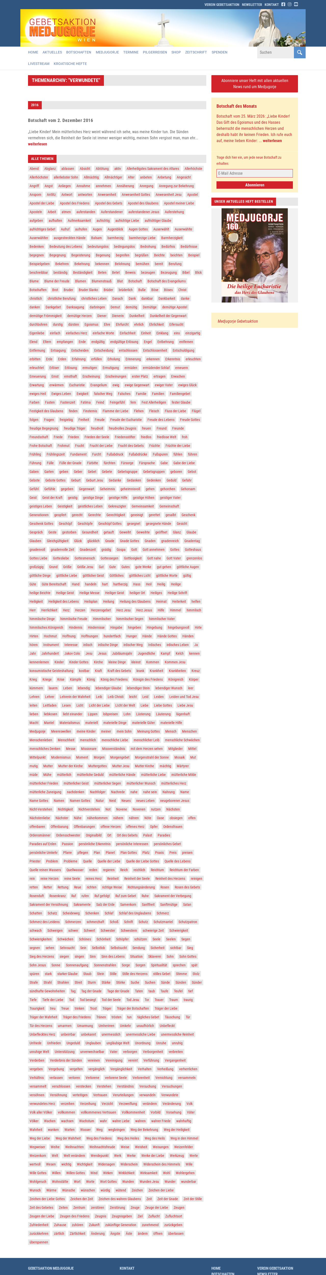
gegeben (67, 489)
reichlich (139, 870)
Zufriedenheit (39, 1225)
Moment (82, 758)
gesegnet (133, 524)
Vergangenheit (175, 1061)
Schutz (143, 922)
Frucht (79, 446)
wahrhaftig (183, 1121)
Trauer (159, 1000)
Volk (189, 1104)
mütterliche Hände (122, 775)
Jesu (89, 654)
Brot (55, 290)
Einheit (146, 333)
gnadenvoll (37, 550)
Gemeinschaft (169, 506)
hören (34, 645)
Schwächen (65, 939)
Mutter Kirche (144, 766)
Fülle (50, 463)
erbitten (35, 359)
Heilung (108, 602)
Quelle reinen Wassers (45, 870)
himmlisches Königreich (46, 628)
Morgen (99, 758)
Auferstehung (174, 212)
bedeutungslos (98, 247)
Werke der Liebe (152, 1156)
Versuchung (147, 1087)
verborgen (130, 1052)
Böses (168, 290)
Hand (75, 584)
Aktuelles (52, 52)
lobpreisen (110, 714)
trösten (116, 1017)
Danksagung (75, 307)
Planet (110, 853)
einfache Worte (103, 333)
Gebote (35, 480)
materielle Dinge (115, 723)
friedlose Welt (166, 437)
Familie (141, 394)
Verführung (151, 1061)
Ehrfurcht (122, 325)
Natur (100, 801)
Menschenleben (41, 740)
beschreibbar (39, 273)
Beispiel (193, 255)
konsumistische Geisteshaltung (51, 671)
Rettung (63, 887)
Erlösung (71, 368)
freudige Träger (74, 429)
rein (32, 879)
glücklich (93, 541)
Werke (131, 1156)
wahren (140, 1121)
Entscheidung (103, 351)
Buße (142, 290)
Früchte (154, 446)
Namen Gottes (80, 801)
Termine (131, 52)
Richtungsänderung (141, 887)
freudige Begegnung (44, 429)
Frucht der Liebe (101, 446)
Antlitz (51, 195)
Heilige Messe (89, 593)
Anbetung (164, 177)
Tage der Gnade (118, 991)
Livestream (38, 64)
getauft (109, 532)
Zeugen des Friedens (74, 1216)
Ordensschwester (68, 835)
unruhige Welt (39, 1052)
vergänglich (96, 1069)
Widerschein (129, 1164)
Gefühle (49, 489)
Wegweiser (37, 1147)
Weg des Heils (155, 1138)
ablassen (67, 169)
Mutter (48, 766)
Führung (35, 463)
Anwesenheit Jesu (169, 195)
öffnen (157, 1234)
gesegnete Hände (158, 524)
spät (194, 965)
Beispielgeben (40, 264)
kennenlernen (39, 662)
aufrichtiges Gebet (42, 229)
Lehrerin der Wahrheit (75, 697)
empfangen (65, 342)
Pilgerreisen (156, 52)
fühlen (177, 455)
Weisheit (141, 1147)
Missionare (89, 749)
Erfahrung (79, 359)
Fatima (86, 403)
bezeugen (148, 273)
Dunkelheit (136, 316)
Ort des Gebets (127, 835)
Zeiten (63, 1208)
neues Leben (145, 801)
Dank (132, 299)
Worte (90, 1182)
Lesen (66, 706)
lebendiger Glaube (108, 688)
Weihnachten (74, 1147)
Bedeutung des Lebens (65, 247)
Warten (69, 1130)
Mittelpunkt (38, 758)
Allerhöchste (193, 169)
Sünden (180, 983)
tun (129, 1017)
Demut (115, 307)
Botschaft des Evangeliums (166, 281)
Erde (49, 359)
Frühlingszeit (56, 455)
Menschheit (66, 740)
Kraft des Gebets (119, 671)
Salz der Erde (105, 905)
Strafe (34, 983)
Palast (147, 835)
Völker (34, 1121)
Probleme (70, 861)
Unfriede (36, 1043)
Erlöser (54, 368)
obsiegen (176, 818)
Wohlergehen (185, 1173)
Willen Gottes (75, 1173)
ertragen (160, 377)
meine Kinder (86, 732)
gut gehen (164, 567)
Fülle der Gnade (70, 463)
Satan (187, 905)
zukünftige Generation (120, 1225)
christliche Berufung (62, 299)
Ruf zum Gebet (125, 896)
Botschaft (135, 281)
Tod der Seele (111, 1000)
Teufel (178, 991)
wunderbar (188, 1182)
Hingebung (154, 628)
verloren (74, 1078)
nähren (134, 818)
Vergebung (56, 1069)
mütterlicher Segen (107, 784)
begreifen (122, 255)
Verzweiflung (128, 1104)
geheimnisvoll (130, 489)
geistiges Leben (41, 506)
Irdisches (154, 645)
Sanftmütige (169, 905)
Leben (67, 688)
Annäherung (125, 186)
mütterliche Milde (183, 775)
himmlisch (194, 610)
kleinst (136, 662)
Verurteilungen (123, 1095)
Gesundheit (90, 532)
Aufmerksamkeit (79, 221)
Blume (34, 281)
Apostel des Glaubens (143, 203)
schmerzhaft (95, 922)
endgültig (98, 342)
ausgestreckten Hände (70, 238)
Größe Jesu (85, 567)
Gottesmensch (85, 558)
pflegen (82, 853)
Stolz (196, 974)
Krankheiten (177, 671)
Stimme (181, 974)
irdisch (87, 645)
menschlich (88, 740)
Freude (100, 420)
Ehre (107, 325)
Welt (55, 1156)
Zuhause (60, 1225)
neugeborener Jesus (174, 801)
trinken (79, 1009)
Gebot (192, 472)
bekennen (102, 264)
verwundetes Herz (42, 1104)
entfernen (186, 342)
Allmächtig (91, 177)
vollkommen (66, 1113)
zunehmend (150, 1225)
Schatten (36, 913)
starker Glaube (67, 974)
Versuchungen (172, 1087)
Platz (146, 853)
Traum (173, 1000)
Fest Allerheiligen (154, 403)
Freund (162, 429)
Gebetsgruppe (128, 472)
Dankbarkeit (166, 299)
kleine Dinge (117, 662)
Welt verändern (74, 1156)
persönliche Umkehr (44, 853)
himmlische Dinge (42, 619)
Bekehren (62, 264)
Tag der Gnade (91, 991)
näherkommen (97, 818)
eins (177, 333)
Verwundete (169, 1095)
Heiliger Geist (114, 593)
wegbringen (116, 1130)
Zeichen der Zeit (81, 1199)
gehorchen (167, 489)
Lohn (127, 714)
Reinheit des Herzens (170, 879)
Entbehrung (165, 342)
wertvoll (35, 1164)
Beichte (159, 255)
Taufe (164, 991)
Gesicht (182, 524)
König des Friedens (114, 680)
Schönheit (104, 939)
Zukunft (94, 1225)
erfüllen (96, 359)
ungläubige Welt (117, 1043)
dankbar (147, 299)
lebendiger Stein (138, 688)
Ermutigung (111, 368)
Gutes (125, 567)
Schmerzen (73, 922)
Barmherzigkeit (172, 238)
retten (34, 887)
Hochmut (50, 636)
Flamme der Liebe (115, 411)
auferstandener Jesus (143, 212)
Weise (125, 1147)
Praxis (159, 853)
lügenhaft (183, 714)
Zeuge (135, 1208)
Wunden (128, 1182)
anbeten (146, 177)
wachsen (67, 1121)
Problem (52, 861)
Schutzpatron (188, 922)
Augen (97, 229)
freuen (146, 429)
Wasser (85, 1130)
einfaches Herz (76, 333)
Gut (101, 567)
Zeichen (137, 1190)
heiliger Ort (137, 593)
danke (185, 299)
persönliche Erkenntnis (95, 844)
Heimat (161, 602)
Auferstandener (112, 212)
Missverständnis (113, 749)
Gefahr (187, 480)
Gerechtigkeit (115, 515)
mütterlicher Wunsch (141, 784)
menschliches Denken (45, 749)
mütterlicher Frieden (44, 784)
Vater (113, 1052)
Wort (77, 1182)
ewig (116, 385)
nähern (118, 818)
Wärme (51, 1190)
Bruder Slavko (88, 290)
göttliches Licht (140, 576)
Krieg (33, 680)
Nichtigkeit (65, 809)
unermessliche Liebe (140, 1035)
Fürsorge (127, 463)
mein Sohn (124, 732)
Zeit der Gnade (167, 1199)
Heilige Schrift (177, 593)
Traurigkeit (37, 1009)
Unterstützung (65, 1052)
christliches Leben (94, 299)
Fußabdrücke (138, 455)
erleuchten (193, 359)
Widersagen (106, 1164)
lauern (53, 688)
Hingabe (116, 628)
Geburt (75, 480)
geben (63, 472)
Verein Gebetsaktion (222, 5)
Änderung (98, 1234)
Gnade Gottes (129, 541)
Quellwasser (75, 870)
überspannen (39, 1242)
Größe (67, 567)
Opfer (154, 827)
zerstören (97, 1208)
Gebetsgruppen (154, 472)
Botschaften (79, 52)
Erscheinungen (115, 377)
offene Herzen (111, 827)
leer (190, 688)
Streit (78, 983)
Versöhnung (58, 1095)
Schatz (52, 913)
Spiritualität (159, 965)
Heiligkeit (36, 602)
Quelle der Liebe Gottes (142, 861)
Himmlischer (102, 619)
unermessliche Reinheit (177, 1035)
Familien (158, 394)
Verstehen (104, 1087)
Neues (126, 801)
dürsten (73, 325)
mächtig (165, 766)
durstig (58, 325)
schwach (36, 931)
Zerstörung (117, 1208)
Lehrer (49, 697)
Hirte (198, 628)
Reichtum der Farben (184, 870)
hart (105, 584)
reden (93, 870)
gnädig (106, 550)
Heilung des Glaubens (135, 602)
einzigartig (192, 333)
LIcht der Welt (125, 706)
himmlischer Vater (162, 619)
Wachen (50, 1121)
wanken (53, 1130)
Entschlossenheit (155, 351)
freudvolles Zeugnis (122, 429)
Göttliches (117, 576)
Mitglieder (175, 749)
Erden (62, 359)
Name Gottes (39, 801)
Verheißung (165, 1069)
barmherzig (115, 238)
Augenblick (115, 229)
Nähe (78, 818)
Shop (177, 52)
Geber (78, 472)
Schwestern (129, 931)
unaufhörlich (145, 1026)
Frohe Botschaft (41, 446)
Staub (87, 974)
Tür (188, 1017)
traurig (188, 1000)
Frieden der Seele (97, 437)
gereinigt (137, 515)
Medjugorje (107, 52)
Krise (60, 680)
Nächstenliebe (40, 818)
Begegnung (57, 255)
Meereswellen (61, 732)
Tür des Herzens (41, 1026)
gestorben (69, 532)
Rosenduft (37, 896)
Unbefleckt (167, 1026)
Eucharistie (77, 385)
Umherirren (106, 1026)
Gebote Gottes (55, 480)
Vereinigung (114, 1061)
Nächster (62, 818)
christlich (36, 299)
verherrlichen (188, 1069)
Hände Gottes (167, 636)
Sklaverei (154, 957)
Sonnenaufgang (77, 965)
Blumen (80, 281)
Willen (56, 1173)
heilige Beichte (40, 593)
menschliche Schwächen (182, 740)
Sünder (197, 983)
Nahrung (168, 792)
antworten (85, 195)
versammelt (38, 1087)
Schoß (114, 922)
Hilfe (161, 610)
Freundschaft (39, 437)
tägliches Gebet (148, 1017)
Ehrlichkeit (156, 325)
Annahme (83, 186)
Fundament (78, 455)
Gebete (107, 472)
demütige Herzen (79, 316)
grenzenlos (194, 558)
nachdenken (75, 792)
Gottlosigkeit (133, 558)
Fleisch (154, 411)
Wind (94, 1173)
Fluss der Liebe (175, 411)
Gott (134, 550)
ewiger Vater (164, 385)
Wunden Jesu (149, 1182)
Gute (112, 567)
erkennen (153, 359)
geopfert (60, 515)
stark (48, 974)
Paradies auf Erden (43, 844)
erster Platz (140, 377)
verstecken (83, 1087)
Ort (109, 835)
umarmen (65, 1026)
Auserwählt (161, 229)
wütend (121, 1190)
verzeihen (67, 1104)
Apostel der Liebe (42, 203)
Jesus (102, 654)
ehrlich (139, 325)
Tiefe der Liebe (52, 1000)
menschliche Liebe (115, 740)
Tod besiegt (88, 1000)
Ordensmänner (40, 835)
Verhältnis (37, 1078)
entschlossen (128, 351)
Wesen (51, 1164)
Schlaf (109, 913)
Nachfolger (97, 792)
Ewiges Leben (61, 394)
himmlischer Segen (129, 619)
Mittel (192, 749)
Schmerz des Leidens (45, 922)
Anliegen (64, 186)
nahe (134, 792)
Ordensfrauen (172, 827)
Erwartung (37, 385)
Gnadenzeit (88, 550)
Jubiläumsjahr (122, 654)
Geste (52, 532)
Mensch (170, 732)
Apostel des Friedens (74, 203)
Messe (70, 749)
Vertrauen (100, 1095)
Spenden (221, 52)
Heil (149, 584)
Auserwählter (39, 238)
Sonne (55, 965)
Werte (193, 1156)
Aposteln (36, 212)
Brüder (108, 290)
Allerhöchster (39, 177)
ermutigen (90, 368)
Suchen (150, 983)
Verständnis (125, 1087)
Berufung (175, 264)
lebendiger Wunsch (168, 688)
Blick (198, 273)
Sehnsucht (67, 948)
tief (190, 991)
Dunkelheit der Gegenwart (168, 316)
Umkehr (125, 1026)
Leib (99, 697)
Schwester (108, 931)
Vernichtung (163, 1078)
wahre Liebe (121, 1121)
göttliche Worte (167, 576)
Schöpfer (122, 939)
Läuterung (163, 714)
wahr (103, 1121)
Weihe (55, 1147)
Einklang (162, 333)
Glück (78, 541)
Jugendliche (146, 654)
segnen (35, 948)
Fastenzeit (67, 403)
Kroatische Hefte (70, 64)
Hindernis (75, 628)
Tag (73, 991)
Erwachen (178, 377)
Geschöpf (65, 524)
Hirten (34, 636)
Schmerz (163, 913)
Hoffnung (69, 636)
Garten (49, 472)
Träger (106, 1009)
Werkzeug (177, 1156)
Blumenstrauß (102, 281)
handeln (91, 584)
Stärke (106, 983)
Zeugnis (100, 1216)
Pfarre (67, 853)
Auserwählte (183, 229)
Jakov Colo (72, 654)
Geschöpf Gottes (109, 524)
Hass (136, 584)
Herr (33, 610)
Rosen (164, 887)
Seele (156, 939)
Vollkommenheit (133, 1113)
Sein (83, 948)
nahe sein (150, 792)
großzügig (37, 567)
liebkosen (50, 714)
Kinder (59, 662)
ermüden (131, 368)
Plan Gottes (128, 853)
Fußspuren (160, 455)
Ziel (140, 1216)
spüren (34, 974)
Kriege (47, 680)
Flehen (139, 411)
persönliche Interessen (132, 844)
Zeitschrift (198, 52)
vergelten (76, 1069)
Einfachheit (127, 333)
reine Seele (72, 879)
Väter (191, 1113)
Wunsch (35, 1190)
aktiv (117, 169)
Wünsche (68, 1190)
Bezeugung (169, 273)
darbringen (97, 307)
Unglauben (93, 1043)
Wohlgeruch (38, 1182)
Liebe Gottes (163, 706)
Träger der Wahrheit (43, 1017)
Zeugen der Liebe (42, 1216)
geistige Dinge (93, 498)
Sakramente (82, 905)
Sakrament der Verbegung (172, 896)
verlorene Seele (116, 1078)
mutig (34, 766)
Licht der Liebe (99, 706)
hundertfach (112, 636)
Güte (33, 584)
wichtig (66, 1164)
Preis (172, 853)
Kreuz (196, 671)
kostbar (84, 671)
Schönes (85, 939)
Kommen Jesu (175, 662)
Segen (185, 939)
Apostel (192, 195)
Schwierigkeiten (41, 939)
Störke (120, 983)
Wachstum (86, 1121)
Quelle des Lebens (178, 861)
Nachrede (118, 792)
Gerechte (94, 515)
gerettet (154, 515)
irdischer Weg (133, 645)
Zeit (149, 1199)
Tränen (101, 1017)
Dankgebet (53, 307)
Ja (196, 645)
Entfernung (37, 351)
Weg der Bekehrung (144, 1130)
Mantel (49, 723)
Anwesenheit (107, 195)
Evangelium (98, 385)
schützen (140, 939)
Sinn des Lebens (113, 957)
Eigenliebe (37, 333)
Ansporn (35, 195)
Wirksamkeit (148, 1173)
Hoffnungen (89, 636)
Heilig (161, 584)
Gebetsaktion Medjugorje (51, 1268)
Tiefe (33, 1000)
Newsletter (252, 5)
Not (108, 809)
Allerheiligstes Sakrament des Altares (153, 169)
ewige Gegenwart (137, 385)
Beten (102, 273)
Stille (113, 974)
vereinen (94, 1061)
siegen (64, 957)
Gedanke (115, 480)
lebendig (84, 688)
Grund (53, 567)
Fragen (49, 420)
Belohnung (122, 264)
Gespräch (36, 532)
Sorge (126, 965)
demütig (131, 307)
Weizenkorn (38, 1156)
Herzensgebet (101, 610)
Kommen (152, 662)
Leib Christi (116, 697)
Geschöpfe (85, 524)
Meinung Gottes (148, 732)
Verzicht (107, 1104)
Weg (99, 1130)
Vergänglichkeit (121, 1069)
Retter (48, 887)
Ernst (55, 377)
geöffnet (161, 532)
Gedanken (134, 480)
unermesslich (111, 1035)
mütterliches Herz (173, 784)
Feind (100, 403)
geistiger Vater (170, 498)
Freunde (178, 429)
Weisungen (161, 1147)
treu (53, 1009)
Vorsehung (173, 1113)
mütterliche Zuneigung (45, 792)
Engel (148, 342)
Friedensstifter (125, 437)
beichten (176, 255)
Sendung (138, 948)
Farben (34, 403)
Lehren (34, 697)
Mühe (47, 775)
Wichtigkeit (84, 1164)
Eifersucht (176, 325)
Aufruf (65, 229)
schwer (73, 931)
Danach (117, 299)
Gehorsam (188, 489)
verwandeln (147, 1095)
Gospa (121, 550)
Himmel (175, 610)
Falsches (124, 394)
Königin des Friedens (148, 680)
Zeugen (179, 1208)
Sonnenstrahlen (105, 965)
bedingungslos (124, 247)
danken (35, 307)
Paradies (164, 835)
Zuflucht (154, 1216)
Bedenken (37, 247)
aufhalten (55, 221)
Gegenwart (86, 489)
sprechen (179, 965)
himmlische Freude (73, 619)
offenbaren (37, 827)
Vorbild (155, 1113)
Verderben (37, 1061)
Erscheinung (91, 377)
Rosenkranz (57, 896)
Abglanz (50, 169)
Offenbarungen (84, 827)
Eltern (47, 342)
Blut (120, 281)
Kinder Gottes (78, 662)
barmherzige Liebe (142, 238)
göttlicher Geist (93, 576)
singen (79, 957)
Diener (101, 316)
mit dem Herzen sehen (147, 749)
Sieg (190, 948)
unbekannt (88, 1035)
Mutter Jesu (120, 766)
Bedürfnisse (189, 247)
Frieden (73, 437)
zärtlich (59, 1234)
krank (140, 671)
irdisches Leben (178, 645)
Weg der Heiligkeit (176, 1130)
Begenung (103, 255)
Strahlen (63, 983)
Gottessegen (109, 558)
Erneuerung (38, 377)
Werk (117, 1156)
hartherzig (120, 584)
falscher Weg (103, 394)
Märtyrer (183, 766)
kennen (194, 654)
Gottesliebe (61, 558)
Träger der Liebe (166, 1009)
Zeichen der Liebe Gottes (47, 1199)
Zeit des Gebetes (41, 1208)
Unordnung (143, 1043)
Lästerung (143, 714)
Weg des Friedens (99, 1138)
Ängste (115, 1234)
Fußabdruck (115, 455)
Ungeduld (73, 1043)
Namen (59, 801)
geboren (176, 472)
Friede (58, 437)
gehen (150, 489)
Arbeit (52, 212)
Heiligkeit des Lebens (63, 602)
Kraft (98, 671)
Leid (145, 697)
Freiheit (83, 420)
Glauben (35, 541)
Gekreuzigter (117, 506)
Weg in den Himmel (184, 1138)
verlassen (56, 1078)
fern (133, 403)
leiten (33, 706)
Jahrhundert (50, 654)
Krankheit (156, 671)
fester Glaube (181, 403)
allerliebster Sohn (66, 177)
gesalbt (171, 515)
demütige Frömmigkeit (46, 316)
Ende (82, 342)
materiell (91, 723)
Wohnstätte (60, 1182)
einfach (55, 333)
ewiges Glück (187, 385)
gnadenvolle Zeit (62, 550)
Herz (66, 610)
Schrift (128, 922)
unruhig (177, 1043)
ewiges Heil (38, 394)
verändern (150, 1104)
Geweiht (125, 532)
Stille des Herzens (134, 974)
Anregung (146, 186)
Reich (124, 870)
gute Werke (143, 567)
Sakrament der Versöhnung (49, 905)
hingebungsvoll (178, 628)
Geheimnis (107, 489)
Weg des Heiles (128, 1138)
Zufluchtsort (173, 1216)
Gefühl (34, 489)
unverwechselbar (92, 1052)
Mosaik (179, 758)
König (91, 680)
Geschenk (188, 515)
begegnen (37, 255)
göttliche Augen (188, 567)
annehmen (103, 186)
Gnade (109, 541)
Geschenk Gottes (41, 524)
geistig (72, 498)
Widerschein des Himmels (161, 1164)
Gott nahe (154, 558)
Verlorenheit (141, 1078)
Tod (71, 1000)
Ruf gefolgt (102, 896)
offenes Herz (135, 827)
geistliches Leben (90, 506)
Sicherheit (158, 948)
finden (73, 411)
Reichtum (157, 870)
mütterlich (64, 775)
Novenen (139, 809)
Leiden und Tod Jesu (184, 697)
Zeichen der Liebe (161, 1190)
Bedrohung (148, 247)
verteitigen (80, 1095)
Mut (193, 758)
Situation (136, 957)
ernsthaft (70, 377)
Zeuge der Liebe (156, 1208)
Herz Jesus (144, 610)
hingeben (134, 628)
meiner (106, 732)
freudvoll (97, 429)
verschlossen (61, 1087)
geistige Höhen (143, 498)
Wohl (166, 1173)
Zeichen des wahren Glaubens (120, 1199)
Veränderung (171, 1104)
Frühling (35, 455)
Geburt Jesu (94, 480)
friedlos (146, 437)
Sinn (93, 957)
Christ (182, 290)
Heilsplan (91, 602)
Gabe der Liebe (184, 463)
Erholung (113, 359)
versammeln (187, 1078)
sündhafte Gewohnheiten (47, 991)
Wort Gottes (108, 1182)
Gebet (92, 472)
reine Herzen (49, 879)
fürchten (109, 463)
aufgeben (36, 221)
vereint (133, 1061)
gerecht (77, 515)
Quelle (87, 861)
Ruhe (145, 896)
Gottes (174, 550)
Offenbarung (59, 827)
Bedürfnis (168, 247)
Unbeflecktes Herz (42, 1035)
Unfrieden (54, 1043)
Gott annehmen (154, 550)
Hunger (131, 636)
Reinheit (113, 879)
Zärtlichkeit (77, 1234)
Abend (34, 169)
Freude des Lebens (160, 420)
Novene (121, 809)
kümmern (36, 688)
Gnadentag (192, 541)
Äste (129, 1234)
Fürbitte (92, 463)
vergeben (36, 1069)
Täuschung (172, 1017)
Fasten (50, 403)
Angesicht (184, 177)
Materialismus (70, 723)
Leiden (159, 697)
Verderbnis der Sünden (66, 1061)
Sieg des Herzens (42, 957)
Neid (112, 801)
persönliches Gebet (167, 844)
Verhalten (145, 1069)
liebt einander (72, 714)
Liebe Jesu (185, 706)
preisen (187, 853)
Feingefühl (117, 403)
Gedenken (154, 480)
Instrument (51, 645)
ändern (143, 1234)
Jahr (33, 654)
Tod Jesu (132, 1000)
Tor (147, 1000)
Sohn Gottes (187, 957)
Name (184, 792)
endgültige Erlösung (124, 342)
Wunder (170, 1182)
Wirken (108, 1173)
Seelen (171, 939)
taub (151, 991)
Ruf (73, 896)
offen (192, 818)
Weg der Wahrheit (68, 1138)
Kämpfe (75, 680)
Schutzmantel (163, 922)
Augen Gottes (138, 229)
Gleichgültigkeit (58, 541)
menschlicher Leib (146, 740)
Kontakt (272, 5)
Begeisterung (80, 255)
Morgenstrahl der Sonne (152, 758)
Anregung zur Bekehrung (176, 186)
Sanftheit (148, 905)
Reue (77, 887)
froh (184, 437)
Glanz (177, 532)
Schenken (92, 913)
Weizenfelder (183, 1147)
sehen (50, 948)
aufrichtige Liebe (127, 221)
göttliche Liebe (66, 576)
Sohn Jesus (38, 965)
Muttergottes (97, 766)
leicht (133, 697)
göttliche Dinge (40, 576)
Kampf (165, 654)
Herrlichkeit (49, 610)
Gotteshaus (193, 550)
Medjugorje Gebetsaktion (238, 321)
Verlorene (92, 1078)
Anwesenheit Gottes (136, 195)
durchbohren (38, 325)
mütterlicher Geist (76, 784)
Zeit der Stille (193, 1199)
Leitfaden (50, 706)
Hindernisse (96, 628)
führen (192, 455)
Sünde (165, 983)
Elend (33, 342)
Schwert (89, 931)
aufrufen (81, 229)
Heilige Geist (65, 593)
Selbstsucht (119, 948)
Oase (160, 818)
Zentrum (79, 1208)
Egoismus (91, 325)
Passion (67, 844)
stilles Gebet (161, 974)
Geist (33, 498)
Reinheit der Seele (137, 879)
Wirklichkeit (126, 1173)
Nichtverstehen (89, 809)
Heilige (176, 584)
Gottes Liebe (38, 558)
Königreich (175, 680)
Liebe (144, 706)
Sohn (170, 957)
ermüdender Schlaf (156, 368)
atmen (66, 212)
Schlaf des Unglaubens (135, 913)
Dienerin (118, 316)
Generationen (39, 515)
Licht (79, 706)
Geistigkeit (65, 506)
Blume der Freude (57, 281)
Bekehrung (82, 264)
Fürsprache (147, 463)
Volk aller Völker (41, 1113)
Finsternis (90, 411)
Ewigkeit (82, 394)
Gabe (164, 463)
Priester (35, 861)
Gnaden (150, 541)
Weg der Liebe (40, 1138)
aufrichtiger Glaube (158, 221)
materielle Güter (143, 723)
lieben (34, 714)
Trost (93, 1009)
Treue (65, 1009)
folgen (34, 420)
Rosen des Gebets (187, 887)
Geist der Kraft (52, 498)
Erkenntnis (172, 359)
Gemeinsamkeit (143, 506)
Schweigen (55, 931)
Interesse (71, 645)
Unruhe (161, 1043)
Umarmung (85, 1026)
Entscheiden (80, 351)
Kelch (180, 654)
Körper (193, 680)
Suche (135, 983)
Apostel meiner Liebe (179, 203)
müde (34, 775)
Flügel (196, 411)
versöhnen (37, 1095)
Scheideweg (71, 913)
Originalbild (94, 835)
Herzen (80, 610)
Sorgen (140, 965)
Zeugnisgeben (122, 1216)
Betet (116, 273)
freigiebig (66, 420)
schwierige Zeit (153, 931)
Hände (147, 636)
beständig (60, 273)
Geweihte (143, 532)
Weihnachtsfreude (102, 1147)
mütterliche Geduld (90, 775)
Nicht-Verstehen (41, 809)
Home (33, 52)
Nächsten (173, 809)
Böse (154, 290)
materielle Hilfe (171, 723)
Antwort (66, 195)
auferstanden (85, 212)
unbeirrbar (68, 1035)
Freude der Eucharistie (126, 420)
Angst (49, 186)
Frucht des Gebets (131, 446)
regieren (109, 870)
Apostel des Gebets (108, 203)
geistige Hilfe (118, 498)
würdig (105, 1190)
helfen (196, 602)
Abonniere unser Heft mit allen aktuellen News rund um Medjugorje (254, 83)
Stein (100, 974)
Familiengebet (180, 394)
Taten (139, 991)
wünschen (88, 1190)
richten (92, 887)
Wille (189, 1164)
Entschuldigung (183, 351)
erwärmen (56, 385)
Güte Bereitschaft (54, 584)
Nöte (147, 818)
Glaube (191, 532)
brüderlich (126, 290)
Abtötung (102, 169)
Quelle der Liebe (109, 861)
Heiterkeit (179, 602)
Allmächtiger (113, 177)
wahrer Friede (161, 1121)
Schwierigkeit (178, 931)
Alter (131, 177)
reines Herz (94, 879)
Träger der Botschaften (133, 1009)
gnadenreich (170, 541)
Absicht (85, 169)
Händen (188, 636)
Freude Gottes (190, 420)
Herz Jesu (123, 610)
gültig (187, 576)
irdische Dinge (108, 645)
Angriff (34, 186)
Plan (97, 853)
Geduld (171, 480)
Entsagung (58, 351)
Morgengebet (119, 758)
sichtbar (175, 948)
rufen (85, 896)
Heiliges (156, 593)
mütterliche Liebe (153, 775)
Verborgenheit (153, 1052)
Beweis (130, 273)
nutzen (156, 809)
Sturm (92, 983)
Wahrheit (36, 1130)
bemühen (142, 264)
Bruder (68, 290)
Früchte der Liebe (178, 446)
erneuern (181, 368)
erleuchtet (37, 368)
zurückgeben (173, 1225)
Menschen (189, 732)
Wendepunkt (99, 1156)
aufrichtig (103, 221)
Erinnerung (133, 359)
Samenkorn (128, 905)
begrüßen (141, 255)
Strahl (48, 983)
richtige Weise (112, 887)
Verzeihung (88, 1104)
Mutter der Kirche (70, 766)
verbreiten (176, 1052)
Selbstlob (98, 948)
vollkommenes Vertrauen (98, 1113)
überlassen (176, 1234)
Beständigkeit (82, 273)
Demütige (150, 307)
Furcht (96, 455)
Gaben (34, 472)
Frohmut (64, 446)
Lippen (93, 714)
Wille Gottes (38, 1173)
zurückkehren (39, 1234)
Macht (34, 723)
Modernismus (61, 758)
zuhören (77, 1225)
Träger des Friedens (77, 1017)
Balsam (96, 238)
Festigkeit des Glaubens (46, 411)
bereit (159, 264)
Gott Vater (174, 558)
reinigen (196, 879)
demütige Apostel (174, 307)
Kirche (98, 662)
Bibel (185, 273)
